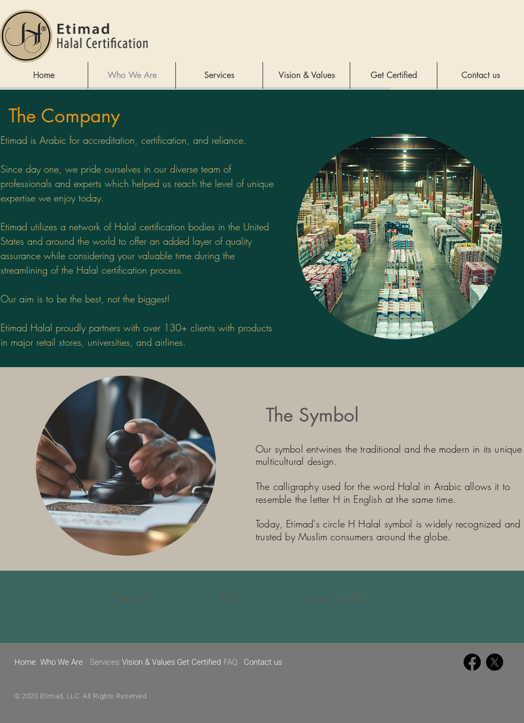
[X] (494, 662)
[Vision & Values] (150, 662)
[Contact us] (263, 662)
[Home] (25, 662)
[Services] (132, 597)
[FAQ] (231, 598)
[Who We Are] (63, 662)
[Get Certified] (339, 598)
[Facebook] (472, 662)
